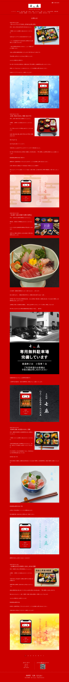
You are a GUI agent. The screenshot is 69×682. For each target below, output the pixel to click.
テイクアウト (37, 11)
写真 (41, 11)
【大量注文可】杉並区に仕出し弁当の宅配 (23, 566)
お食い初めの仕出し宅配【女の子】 (21, 116)
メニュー (44, 11)
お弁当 (29, 11)
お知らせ (18, 11)
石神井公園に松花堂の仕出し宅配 (20, 429)
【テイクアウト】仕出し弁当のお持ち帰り (23, 24)
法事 (26, 11)
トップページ (13, 11)
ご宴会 (33, 11)
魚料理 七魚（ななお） (34, 675)
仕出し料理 (23, 11)
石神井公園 (56, 11)
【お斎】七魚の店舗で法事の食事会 (21, 215)
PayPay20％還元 (50, 11)
